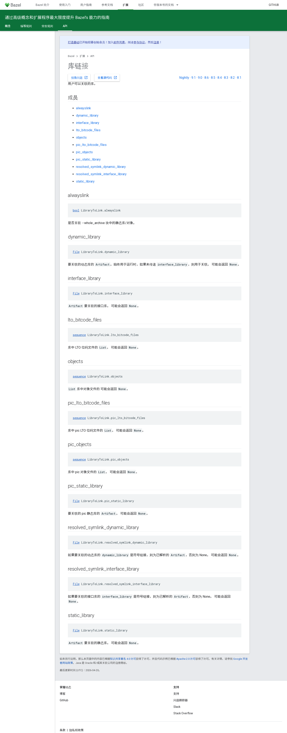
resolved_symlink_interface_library (101, 174)
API (92, 56)
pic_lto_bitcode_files (91, 145)
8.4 (219, 78)
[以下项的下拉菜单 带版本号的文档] (179, 5)
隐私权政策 (76, 730)
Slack (176, 706)
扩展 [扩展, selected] (125, 5)
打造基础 (73, 42)
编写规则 (26, 26)
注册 (156, 42)
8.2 (233, 78)
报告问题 (79, 77)
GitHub (274, 5)
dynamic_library (87, 115)
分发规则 (47, 26)
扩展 (82, 56)
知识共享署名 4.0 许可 (123, 658)
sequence (79, 335)
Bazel (71, 56)
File (76, 252)
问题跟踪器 (180, 700)
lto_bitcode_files (88, 130)
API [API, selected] (65, 26)
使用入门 (65, 5)
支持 (176, 693)
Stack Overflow (183, 713)
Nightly (184, 78)
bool (76, 210)
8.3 (226, 78)
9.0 (200, 78)
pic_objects (84, 152)
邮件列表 (119, 42)
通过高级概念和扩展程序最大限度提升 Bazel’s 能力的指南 (57, 17)
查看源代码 (107, 77)
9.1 (193, 78)
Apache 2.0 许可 (185, 658)
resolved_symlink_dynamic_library (101, 167)
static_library (85, 181)
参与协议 (139, 42)
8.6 (206, 78)
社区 (141, 5)
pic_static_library (88, 159)
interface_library (87, 123)
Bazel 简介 (42, 5)
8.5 (213, 78)
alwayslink (83, 108)
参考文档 (107, 5)
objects (81, 137)
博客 (62, 693)
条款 (62, 730)
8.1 (239, 78)
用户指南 (86, 5)
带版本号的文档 (164, 5)
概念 (8, 26)
